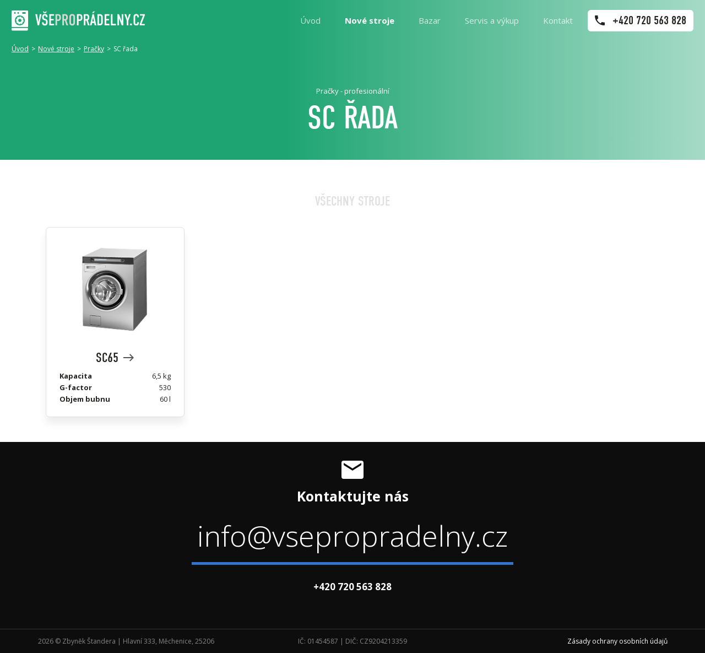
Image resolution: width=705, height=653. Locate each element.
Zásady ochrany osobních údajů (617, 641)
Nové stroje (369, 20)
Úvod (310, 20)
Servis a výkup (492, 20)
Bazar (430, 20)
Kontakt (558, 20)
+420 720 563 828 (352, 586)
